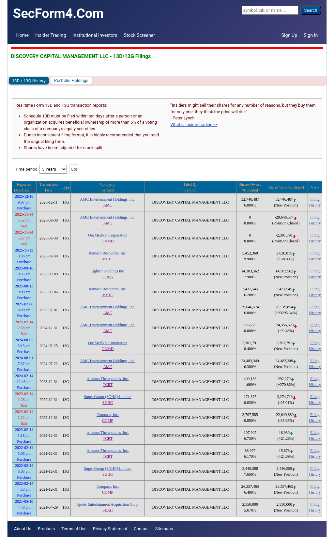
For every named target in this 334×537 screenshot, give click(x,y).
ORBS (107, 277)
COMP (107, 420)
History (315, 205)
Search (310, 10)
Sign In (311, 35)
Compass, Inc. (108, 414)
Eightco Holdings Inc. (107, 271)
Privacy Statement (110, 528)
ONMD (108, 241)
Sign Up (289, 35)
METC (107, 259)
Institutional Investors (94, 35)
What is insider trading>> (194, 124)
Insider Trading (50, 35)
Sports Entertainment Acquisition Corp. (108, 504)
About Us (22, 528)
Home (22, 35)
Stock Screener (139, 35)
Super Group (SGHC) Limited (107, 396)
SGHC (107, 402)
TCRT (108, 384)
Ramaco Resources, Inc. (108, 253)
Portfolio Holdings (71, 80)
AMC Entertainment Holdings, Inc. (107, 199)
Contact (141, 528)
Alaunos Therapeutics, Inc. (108, 378)
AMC (107, 205)
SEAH (107, 510)
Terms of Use (73, 528)
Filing (315, 199)
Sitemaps (164, 528)
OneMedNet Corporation (107, 235)
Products (46, 528)
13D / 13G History (29, 80)
